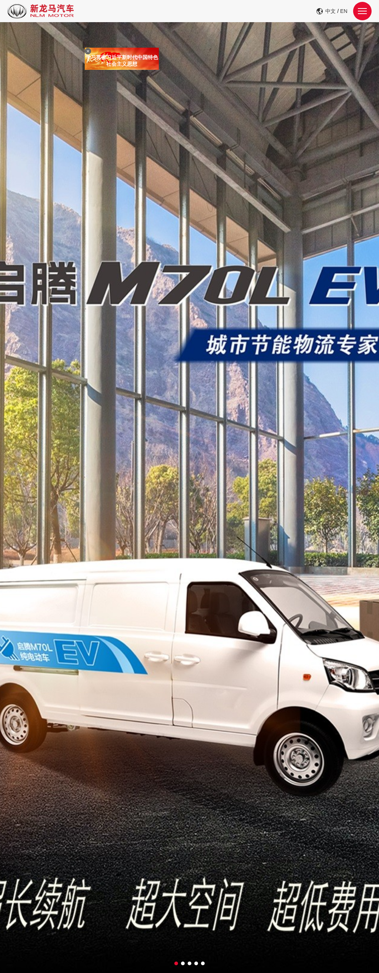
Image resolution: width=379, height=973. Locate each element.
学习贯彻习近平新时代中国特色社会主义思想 (124, 63)
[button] (176, 963)
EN (343, 11)
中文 (330, 11)
